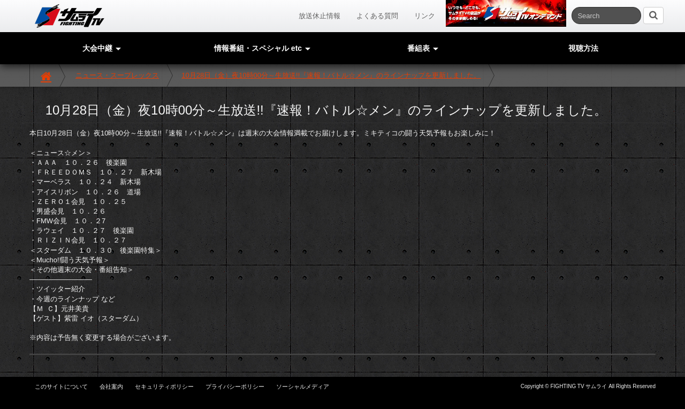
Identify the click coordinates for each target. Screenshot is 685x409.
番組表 (422, 48)
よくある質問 (377, 16)
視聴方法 (583, 48)
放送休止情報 (319, 16)
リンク (424, 16)
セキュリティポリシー (164, 386)
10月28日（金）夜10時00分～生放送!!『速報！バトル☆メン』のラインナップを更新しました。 (331, 75)
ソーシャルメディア (302, 386)
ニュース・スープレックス (117, 75)
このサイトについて (61, 386)
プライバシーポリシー (235, 386)
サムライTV (69, 16)
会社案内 (111, 386)
